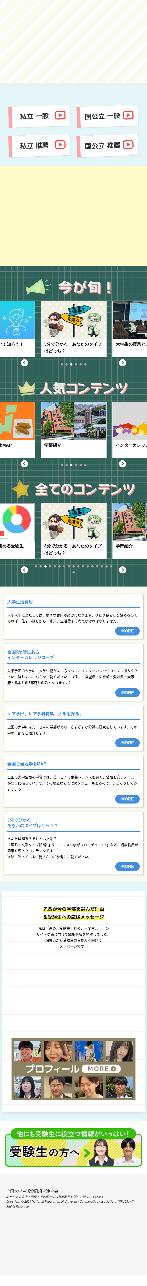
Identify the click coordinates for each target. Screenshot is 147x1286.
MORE (127, 631)
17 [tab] (111, 566)
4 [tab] (76, 364)
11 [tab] (83, 566)
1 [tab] (62, 364)
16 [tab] (106, 566)
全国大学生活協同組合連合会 (32, 1191)
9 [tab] (73, 566)
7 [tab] (64, 566)
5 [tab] (80, 364)
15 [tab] (102, 566)
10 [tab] (78, 566)
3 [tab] (71, 364)
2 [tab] (66, 364)
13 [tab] (92, 566)
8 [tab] (69, 566)
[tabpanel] (90, 329)
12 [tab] (88, 566)
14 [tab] (97, 566)
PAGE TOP (73, 1280)
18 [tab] (73, 572)
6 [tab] (85, 364)
